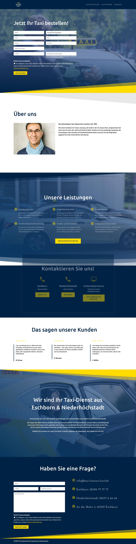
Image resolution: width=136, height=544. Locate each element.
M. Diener (19, 360)
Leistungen (107, 4)
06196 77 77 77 (43, 295)
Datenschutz (44, 541)
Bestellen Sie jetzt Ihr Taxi (68, 241)
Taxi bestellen (92, 4)
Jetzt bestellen (20, 73)
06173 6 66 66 (68, 295)
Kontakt (118, 4)
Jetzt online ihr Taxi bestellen (93, 298)
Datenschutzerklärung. (21, 68)
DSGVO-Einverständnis (22, 61)
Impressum (35, 541)
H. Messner (58, 358)
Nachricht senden (21, 527)
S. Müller (95, 360)
